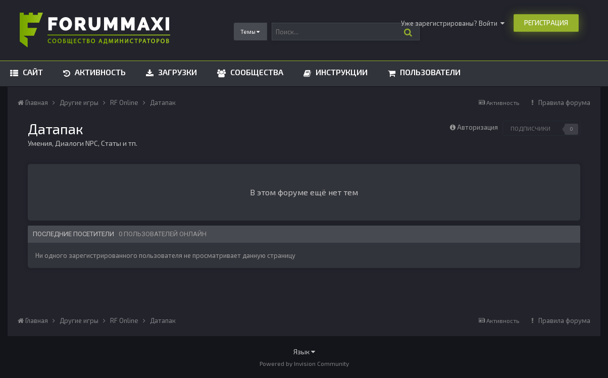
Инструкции (341, 72)
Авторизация (477, 127)
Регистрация (546, 23)
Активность (99, 72)
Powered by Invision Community (304, 363)
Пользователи (429, 72)
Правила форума (564, 102)
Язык (304, 351)
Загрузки (176, 72)
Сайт (32, 72)
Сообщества (255, 72)
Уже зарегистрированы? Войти (452, 23)
